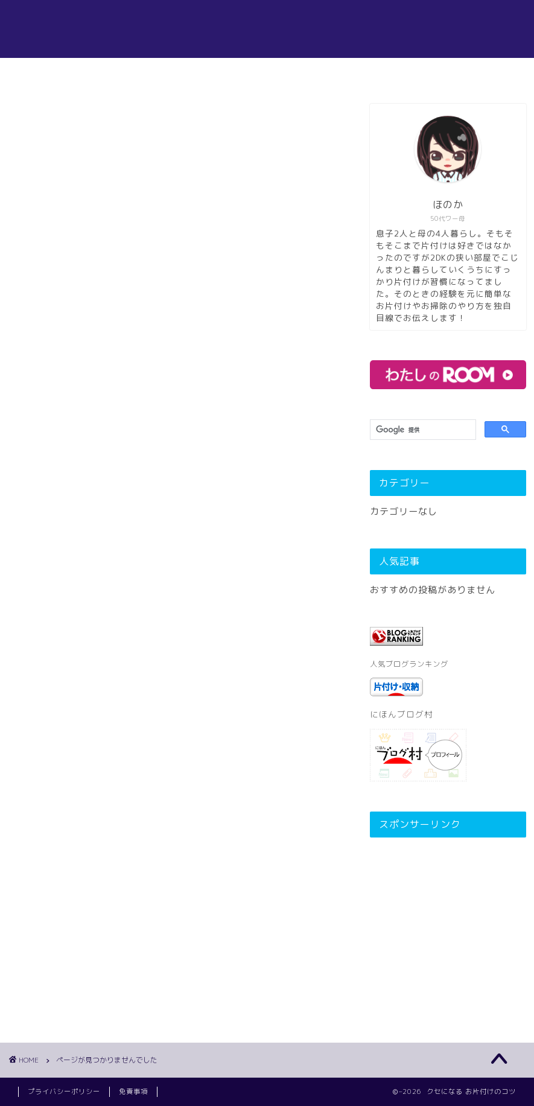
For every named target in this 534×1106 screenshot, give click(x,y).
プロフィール (253, 72)
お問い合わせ (338, 72)
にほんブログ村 (401, 714)
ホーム (182, 72)
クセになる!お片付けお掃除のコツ (267, 29)
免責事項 (133, 1091)
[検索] (421, 430)
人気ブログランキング (409, 664)
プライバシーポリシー (64, 1091)
